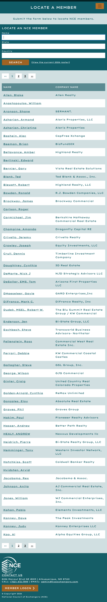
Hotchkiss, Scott (17, 461)
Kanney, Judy (14, 526)
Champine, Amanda (19, 229)
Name (5, 33)
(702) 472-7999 (19, 581)
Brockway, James (18, 201)
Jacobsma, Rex (16, 478)
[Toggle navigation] (100, 6)
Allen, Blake (13, 95)
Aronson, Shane (16, 111)
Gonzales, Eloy (15, 401)
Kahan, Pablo (14, 509)
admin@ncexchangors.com (59, 581)
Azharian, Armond (18, 119)
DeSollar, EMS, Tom (19, 281)
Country (7, 51)
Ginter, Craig (14, 381)
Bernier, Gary (14, 168)
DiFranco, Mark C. (18, 301)
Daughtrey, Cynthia (20, 265)
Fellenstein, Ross (17, 341)
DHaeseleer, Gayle (18, 293)
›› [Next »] (32, 76)
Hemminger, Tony (18, 450)
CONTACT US (12, 575)
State (5, 42)
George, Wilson (16, 373)
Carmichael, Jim (17, 217)
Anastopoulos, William (22, 103)
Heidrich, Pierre (17, 441)
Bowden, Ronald (16, 192)
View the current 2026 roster (50, 62)
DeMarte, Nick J (17, 273)
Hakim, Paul (13, 417)
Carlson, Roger (16, 209)
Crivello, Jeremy (17, 237)
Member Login (20, 588)
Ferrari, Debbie (16, 353)
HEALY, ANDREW (16, 433)
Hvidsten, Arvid (16, 470)
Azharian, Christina (19, 127)
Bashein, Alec (14, 135)
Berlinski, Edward (18, 160)
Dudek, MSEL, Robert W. (23, 309)
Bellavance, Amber (19, 152)
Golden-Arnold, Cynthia (23, 393)
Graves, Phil (13, 409)
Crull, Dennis (14, 253)
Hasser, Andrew (16, 425)
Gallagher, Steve (17, 365)
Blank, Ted (12, 176)
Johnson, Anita (16, 486)
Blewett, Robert (16, 184)
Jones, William (15, 498)
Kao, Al (9, 534)
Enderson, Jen (15, 321)
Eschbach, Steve (17, 329)
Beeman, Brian (15, 144)
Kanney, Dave (14, 518)
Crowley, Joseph (17, 245)
